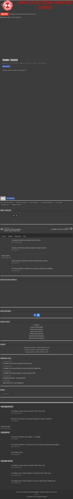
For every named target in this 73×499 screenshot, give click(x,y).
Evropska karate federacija (36, 336)
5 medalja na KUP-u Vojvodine (59, 228)
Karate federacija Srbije (36, 327)
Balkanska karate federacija (36, 338)
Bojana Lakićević (9, 202)
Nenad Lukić (5, 204)
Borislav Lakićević (21, 202)
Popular (10, 236)
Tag (24, 236)
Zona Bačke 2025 (17, 452)
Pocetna (3, 17)
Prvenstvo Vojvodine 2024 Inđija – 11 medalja (25, 437)
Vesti (8, 17)
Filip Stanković (34, 202)
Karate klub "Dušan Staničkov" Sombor (33, 492)
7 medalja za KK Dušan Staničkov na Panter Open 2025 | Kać (31, 473)
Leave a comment (32, 63)
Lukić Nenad (59, 202)
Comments (18, 236)
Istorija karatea (5, 255)
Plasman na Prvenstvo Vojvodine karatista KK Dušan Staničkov (29, 248)
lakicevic (6, 63)
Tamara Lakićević (17, 204)
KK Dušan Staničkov (47, 202)
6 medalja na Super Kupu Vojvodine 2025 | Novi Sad (22, 14)
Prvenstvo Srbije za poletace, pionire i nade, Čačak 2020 (14, 229)
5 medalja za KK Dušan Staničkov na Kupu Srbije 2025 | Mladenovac (33, 481)
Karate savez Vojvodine (36, 329)
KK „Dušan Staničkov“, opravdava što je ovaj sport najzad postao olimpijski (32, 268)
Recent (4, 236)
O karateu (36, 325)
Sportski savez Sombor (36, 331)
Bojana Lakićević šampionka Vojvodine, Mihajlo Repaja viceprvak (30, 260)
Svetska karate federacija (36, 333)
